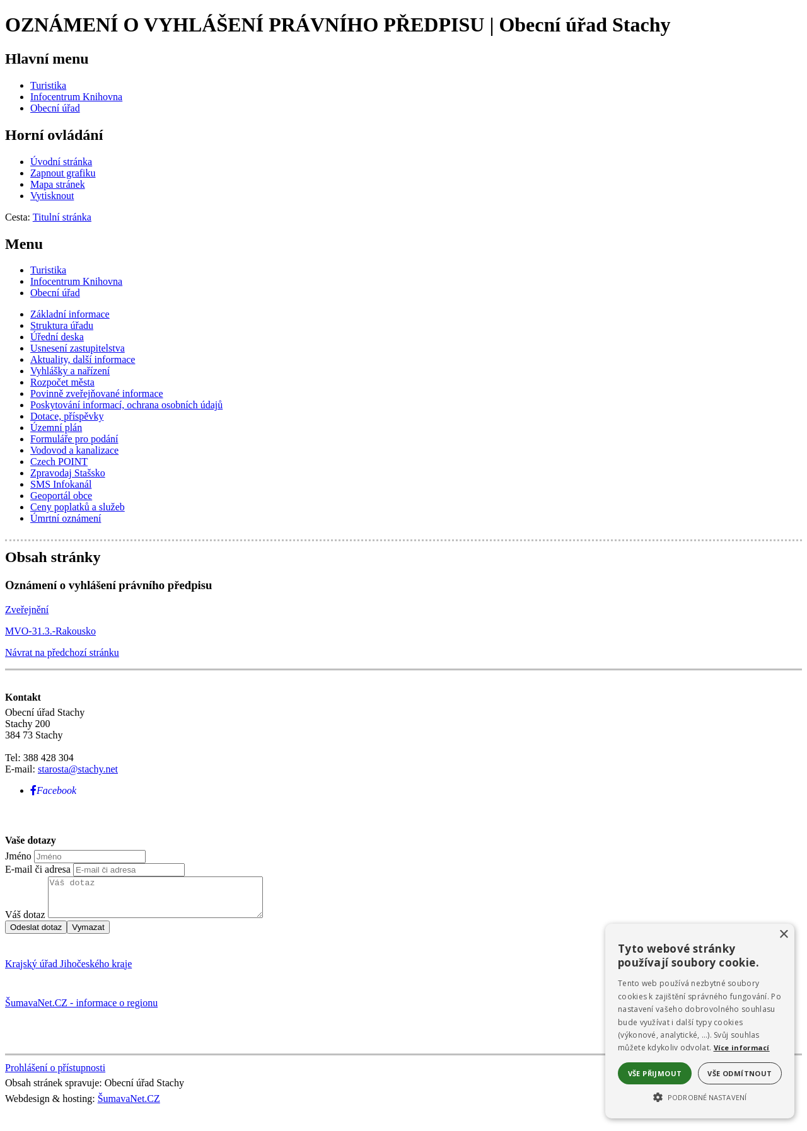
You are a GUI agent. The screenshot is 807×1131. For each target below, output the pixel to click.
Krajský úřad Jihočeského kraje (68, 971)
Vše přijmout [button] (655, 1073)
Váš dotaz (25, 922)
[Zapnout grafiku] (63, 173)
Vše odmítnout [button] (739, 1073)
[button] (700, 1096)
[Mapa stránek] (57, 184)
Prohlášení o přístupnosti (55, 1075)
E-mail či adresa (38, 869)
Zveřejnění (27, 609)
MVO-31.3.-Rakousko (50, 631)
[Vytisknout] (52, 195)
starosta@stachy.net (78, 769)
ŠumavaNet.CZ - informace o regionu (81, 1010)
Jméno (18, 856)
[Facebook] (53, 790)
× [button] (783, 934)
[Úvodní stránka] (61, 161)
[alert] (699, 1021)
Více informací (742, 1047)
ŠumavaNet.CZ (129, 1106)
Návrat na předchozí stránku (62, 652)
